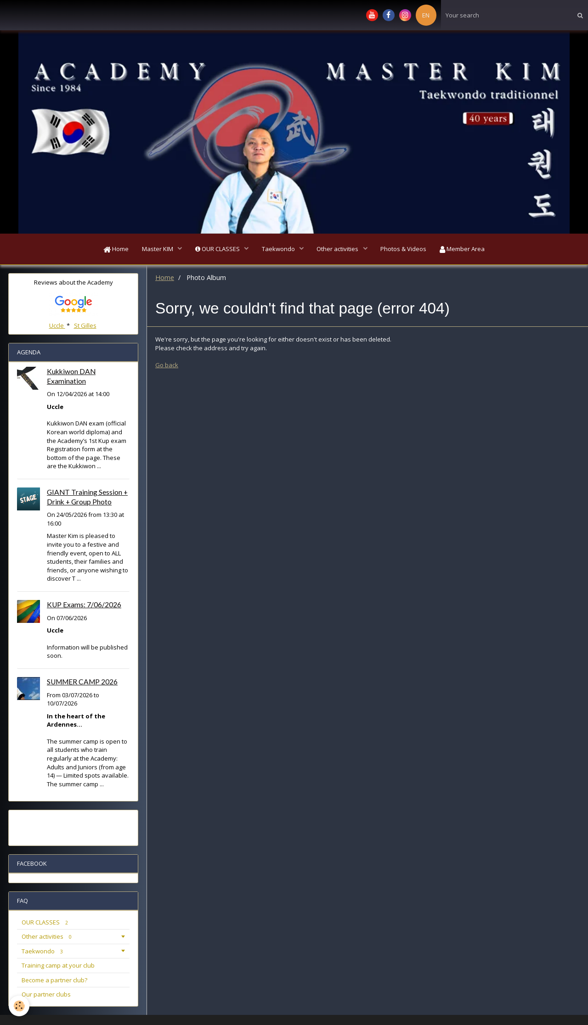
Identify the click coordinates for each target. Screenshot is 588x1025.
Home (114, 249)
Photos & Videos (405, 249)
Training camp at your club (58, 966)
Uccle (57, 326)
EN (426, 15)
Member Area (464, 249)
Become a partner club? (54, 981)
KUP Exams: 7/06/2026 (84, 605)
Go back (166, 366)
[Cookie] (19, 1006)
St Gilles (85, 326)
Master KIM (157, 249)
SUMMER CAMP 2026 (82, 682)
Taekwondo (279, 249)
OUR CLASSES (217, 249)
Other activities (339, 249)
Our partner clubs (46, 995)
